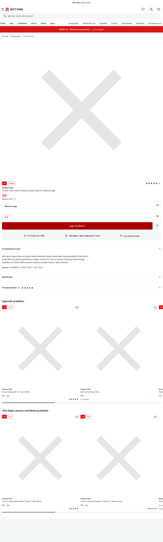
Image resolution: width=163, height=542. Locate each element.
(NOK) (81, 527)
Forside (5, 36)
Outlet (114, 23)
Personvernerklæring (71, 538)
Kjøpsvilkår (87, 538)
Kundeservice (154, 23)
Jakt (12, 23)
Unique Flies (28, 36)
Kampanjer (74, 23)
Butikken (140, 23)
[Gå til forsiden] (14, 9)
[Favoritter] (143, 9)
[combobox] (80, 16)
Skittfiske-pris (89, 23)
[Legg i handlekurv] (77, 226)
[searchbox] (82, 16)
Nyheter (103, 23)
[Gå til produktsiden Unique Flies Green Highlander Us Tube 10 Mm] (27, 335)
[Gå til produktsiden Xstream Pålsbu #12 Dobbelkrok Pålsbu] (131, 335)
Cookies (97, 538)
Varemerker (126, 23)
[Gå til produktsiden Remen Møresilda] (131, 418)
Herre (34, 23)
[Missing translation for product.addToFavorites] (157, 226)
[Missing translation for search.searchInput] (4, 16)
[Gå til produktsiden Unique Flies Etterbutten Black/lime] (79, 335)
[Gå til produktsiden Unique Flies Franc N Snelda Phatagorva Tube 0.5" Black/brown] (79, 418)
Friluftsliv (22, 23)
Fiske (3, 23)
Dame (43, 23)
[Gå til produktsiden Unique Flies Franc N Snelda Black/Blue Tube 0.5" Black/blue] (27, 418)
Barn (52, 23)
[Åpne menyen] (2, 9)
